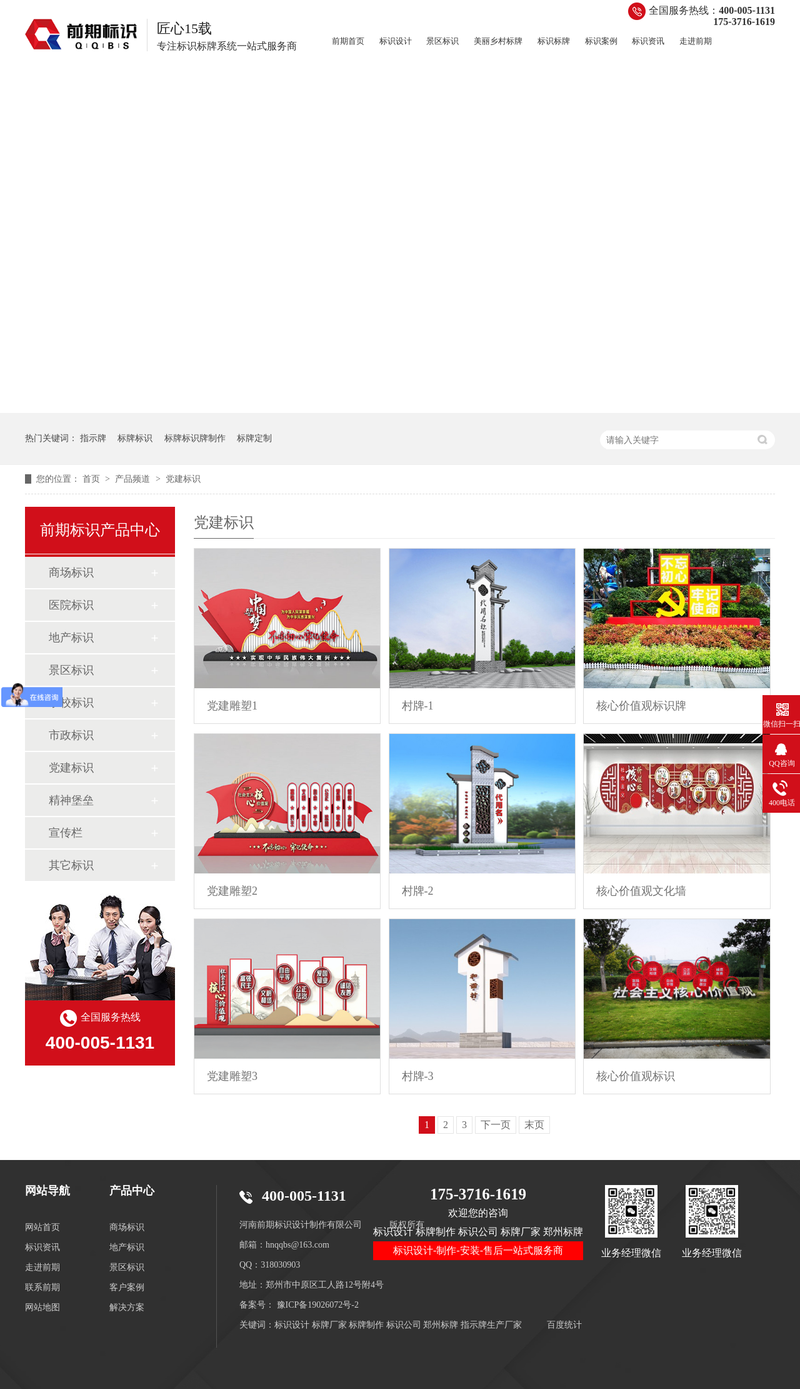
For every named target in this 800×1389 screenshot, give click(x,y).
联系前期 (42, 1287)
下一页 (496, 1124)
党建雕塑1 (232, 706)
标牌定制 (254, 438)
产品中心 (131, 1190)
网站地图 (42, 1307)
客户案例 (126, 1287)
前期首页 (348, 41)
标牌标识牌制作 (195, 438)
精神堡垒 (71, 800)
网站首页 (42, 1227)
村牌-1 (418, 706)
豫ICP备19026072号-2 (318, 1305)
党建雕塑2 (232, 891)
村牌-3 (418, 1076)
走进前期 (695, 41)
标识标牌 (554, 41)
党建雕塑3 (232, 1076)
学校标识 (71, 702)
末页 (534, 1124)
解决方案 (126, 1307)
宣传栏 (65, 833)
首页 (92, 479)
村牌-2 (418, 891)
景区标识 (442, 41)
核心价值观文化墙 (641, 891)
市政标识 (71, 735)
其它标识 (71, 865)
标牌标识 (135, 438)
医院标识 (71, 605)
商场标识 (71, 572)
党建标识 (183, 479)
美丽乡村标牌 (498, 41)
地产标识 (71, 637)
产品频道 (133, 479)
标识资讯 (648, 41)
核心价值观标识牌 (641, 706)
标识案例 (601, 41)
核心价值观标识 (635, 1076)
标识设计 (395, 41)
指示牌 (93, 438)
